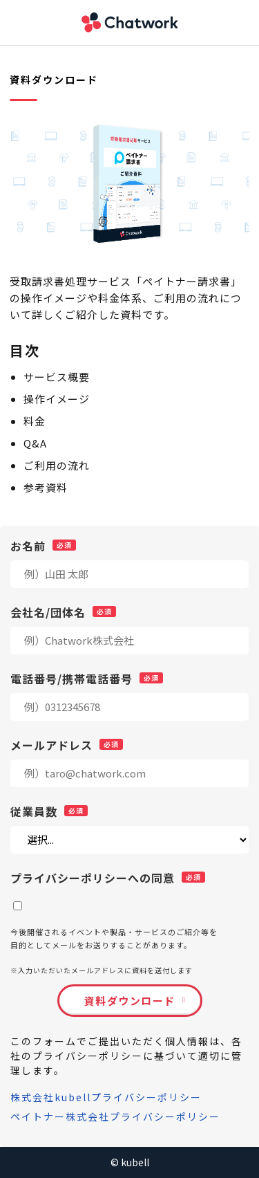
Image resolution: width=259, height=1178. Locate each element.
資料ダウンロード (129, 1000)
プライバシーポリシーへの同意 (92, 877)
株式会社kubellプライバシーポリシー (106, 1097)
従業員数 (33, 810)
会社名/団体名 (48, 611)
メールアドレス (51, 744)
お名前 (28, 545)
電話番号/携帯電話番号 (71, 677)
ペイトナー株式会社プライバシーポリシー (115, 1116)
